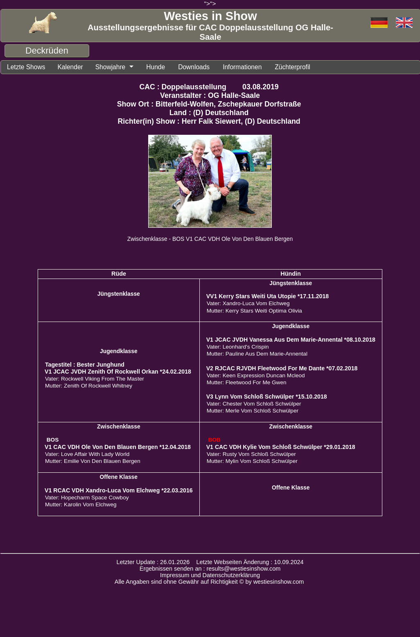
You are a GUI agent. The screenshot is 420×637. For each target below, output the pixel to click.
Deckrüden (46, 50)
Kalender (72, 67)
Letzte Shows (27, 67)
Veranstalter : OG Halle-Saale (210, 96)
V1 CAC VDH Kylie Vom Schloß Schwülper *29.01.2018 (280, 447)
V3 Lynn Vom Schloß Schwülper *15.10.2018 (266, 397)
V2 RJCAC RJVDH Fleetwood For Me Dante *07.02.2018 (282, 368)
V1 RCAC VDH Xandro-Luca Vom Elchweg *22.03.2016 (119, 490)
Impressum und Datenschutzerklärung (210, 575)
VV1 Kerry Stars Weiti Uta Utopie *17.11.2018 (267, 296)
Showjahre (113, 67)
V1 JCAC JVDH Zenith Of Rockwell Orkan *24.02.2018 (118, 372)
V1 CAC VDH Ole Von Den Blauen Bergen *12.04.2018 (118, 447)
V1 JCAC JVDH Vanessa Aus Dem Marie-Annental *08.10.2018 (290, 340)
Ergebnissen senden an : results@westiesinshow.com (210, 569)
